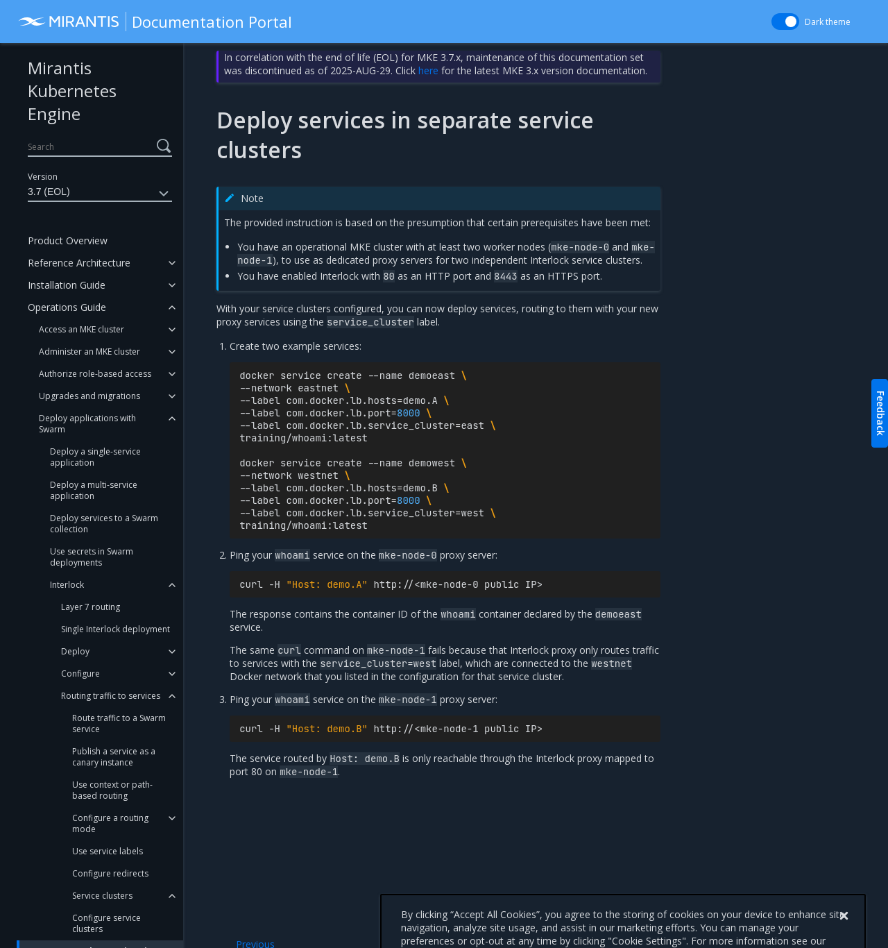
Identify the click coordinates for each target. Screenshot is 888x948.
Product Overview (68, 240)
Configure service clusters (106, 923)
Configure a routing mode (110, 823)
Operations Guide (67, 307)
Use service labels (107, 851)
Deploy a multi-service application (93, 490)
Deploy (75, 651)
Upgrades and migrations (89, 396)
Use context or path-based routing (112, 790)
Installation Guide (66, 284)
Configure (80, 673)
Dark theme (828, 22)
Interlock (67, 585)
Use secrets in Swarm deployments (91, 556)
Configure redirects (110, 873)
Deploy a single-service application (95, 457)
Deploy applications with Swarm (87, 423)
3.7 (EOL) (100, 193)
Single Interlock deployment (115, 629)
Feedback (880, 413)
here (428, 70)
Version (43, 177)
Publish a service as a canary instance (113, 756)
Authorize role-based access (95, 374)
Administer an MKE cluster (89, 351)
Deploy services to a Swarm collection (104, 523)
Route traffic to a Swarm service (119, 723)
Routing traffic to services (110, 696)
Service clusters (102, 896)
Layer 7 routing (90, 607)
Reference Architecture (79, 262)
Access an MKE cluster (81, 329)
